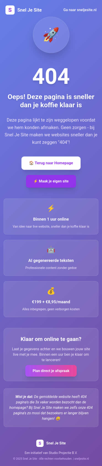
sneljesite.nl (81, 458)
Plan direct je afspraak (51, 371)
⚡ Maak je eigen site (51, 181)
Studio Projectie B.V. (63, 453)
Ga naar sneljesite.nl (80, 10)
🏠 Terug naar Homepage (51, 163)
